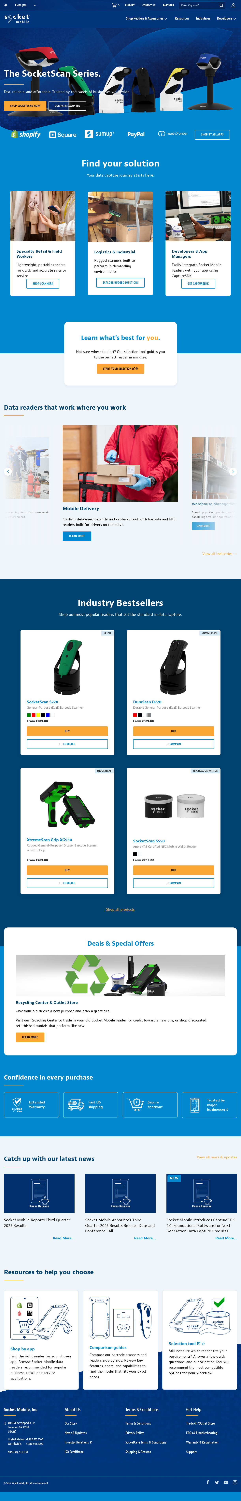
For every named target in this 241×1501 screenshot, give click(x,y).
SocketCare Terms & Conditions (145, 1451)
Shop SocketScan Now (25, 115)
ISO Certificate (74, 1461)
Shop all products (120, 919)
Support (130, 5)
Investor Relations (78, 1451)
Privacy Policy (134, 1442)
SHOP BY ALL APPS (212, 144)
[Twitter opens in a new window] (217, 1492)
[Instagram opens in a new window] (235, 1492)
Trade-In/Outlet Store (200, 1432)
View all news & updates (217, 1166)
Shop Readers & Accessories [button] (144, 23)
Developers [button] (224, 23)
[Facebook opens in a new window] (208, 1492)
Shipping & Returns (138, 1461)
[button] (233, 5)
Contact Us (148, 5)
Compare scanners (67, 115)
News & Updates (76, 1442)
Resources (182, 23)
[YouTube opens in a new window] (226, 1492)
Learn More (30, 1047)
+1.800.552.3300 (34, 1449)
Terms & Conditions (138, 1432)
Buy (67, 740)
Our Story (71, 1432)
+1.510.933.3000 (34, 1453)
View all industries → (219, 563)
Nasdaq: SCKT (18, 1461)
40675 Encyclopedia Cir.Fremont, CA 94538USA (21, 1436)
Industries (203, 23)
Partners (168, 5)
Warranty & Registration (202, 1451)
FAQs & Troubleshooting (202, 1442)
